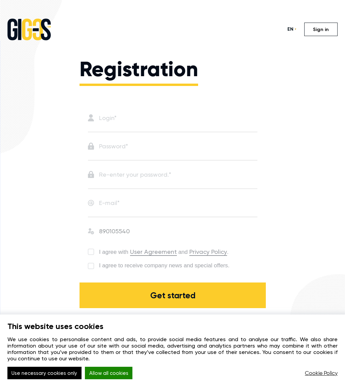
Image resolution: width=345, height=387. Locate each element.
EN (290, 29)
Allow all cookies (117, 373)
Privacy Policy (215, 251)
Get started (173, 304)
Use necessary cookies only (47, 373)
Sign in (321, 29)
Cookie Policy (321, 373)
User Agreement (158, 251)
